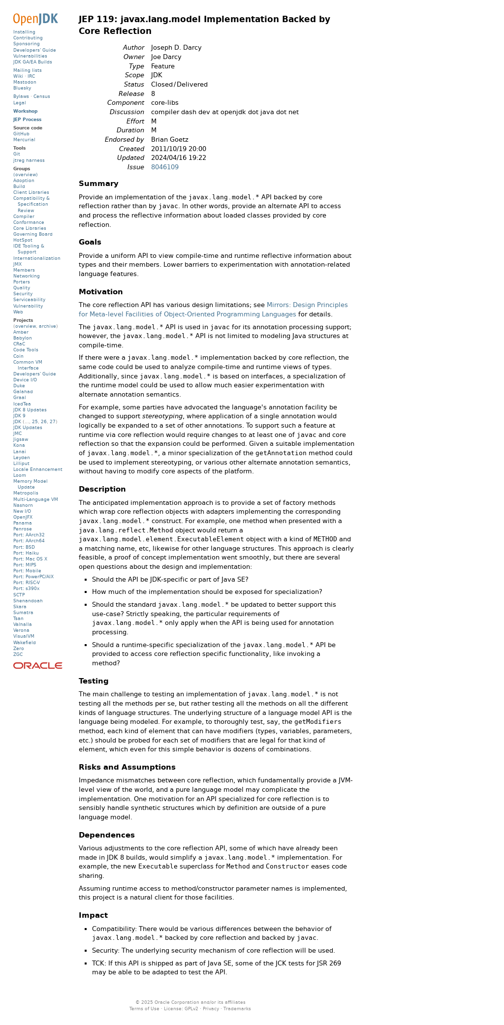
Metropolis (25, 493)
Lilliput (21, 463)
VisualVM (23, 636)
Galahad (23, 391)
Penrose (22, 528)
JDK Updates (27, 427)
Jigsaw (20, 439)
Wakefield (24, 642)
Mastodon (24, 82)
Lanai (19, 451)
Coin (18, 356)
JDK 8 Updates (30, 409)
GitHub (21, 133)
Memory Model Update (30, 484)
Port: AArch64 (29, 540)
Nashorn (23, 505)
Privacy (211, 1008)
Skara (20, 606)
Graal (19, 397)
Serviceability (29, 299)
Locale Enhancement (38, 469)
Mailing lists (27, 70)
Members (24, 270)
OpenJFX (22, 517)
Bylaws (21, 96)
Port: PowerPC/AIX (33, 576)
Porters (21, 281)
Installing (24, 31)
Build (19, 186)
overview (25, 326)
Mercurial (24, 139)
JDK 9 (19, 415)
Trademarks (237, 1008)
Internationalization (37, 258)
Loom (19, 475)
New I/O (22, 511)
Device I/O (25, 379)
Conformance (28, 222)
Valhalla (22, 624)
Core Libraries (29, 228)
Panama (22, 523)
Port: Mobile (27, 570)
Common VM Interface (27, 365)
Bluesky (22, 88)
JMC (17, 433)
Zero (18, 648)
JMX (17, 264)
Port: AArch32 (29, 534)
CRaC (19, 343)
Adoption (23, 180)
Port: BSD (24, 547)
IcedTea (22, 403)
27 (53, 421)
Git (16, 153)
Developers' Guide (34, 50)
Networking (26, 276)
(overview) (25, 174)
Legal (19, 102)
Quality (21, 287)
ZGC (18, 654)
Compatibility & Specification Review (31, 204)
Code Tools (25, 349)
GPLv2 (191, 1008)
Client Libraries (31, 192)
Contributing (28, 37)
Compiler (23, 216)
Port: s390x (26, 588)
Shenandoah (28, 600)
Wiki (18, 76)
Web (18, 311)
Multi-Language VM (35, 499)
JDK (17, 421)
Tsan (18, 618)
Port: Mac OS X (30, 558)
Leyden (21, 457)
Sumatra (23, 612)
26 (44, 421)
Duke (19, 385)
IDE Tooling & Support (28, 248)
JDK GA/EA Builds (32, 61)
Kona (19, 445)
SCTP (19, 594)
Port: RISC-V (26, 582)
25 (35, 421)
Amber (21, 332)
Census (41, 96)
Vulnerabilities (30, 56)
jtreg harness (29, 160)
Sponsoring (26, 43)
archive (47, 326)
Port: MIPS (24, 564)
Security (22, 293)
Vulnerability (28, 306)
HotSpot (22, 240)
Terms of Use (144, 1008)
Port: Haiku (26, 553)
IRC (31, 76)
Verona (21, 630)
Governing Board (33, 234)
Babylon (22, 338)
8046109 (165, 167)
